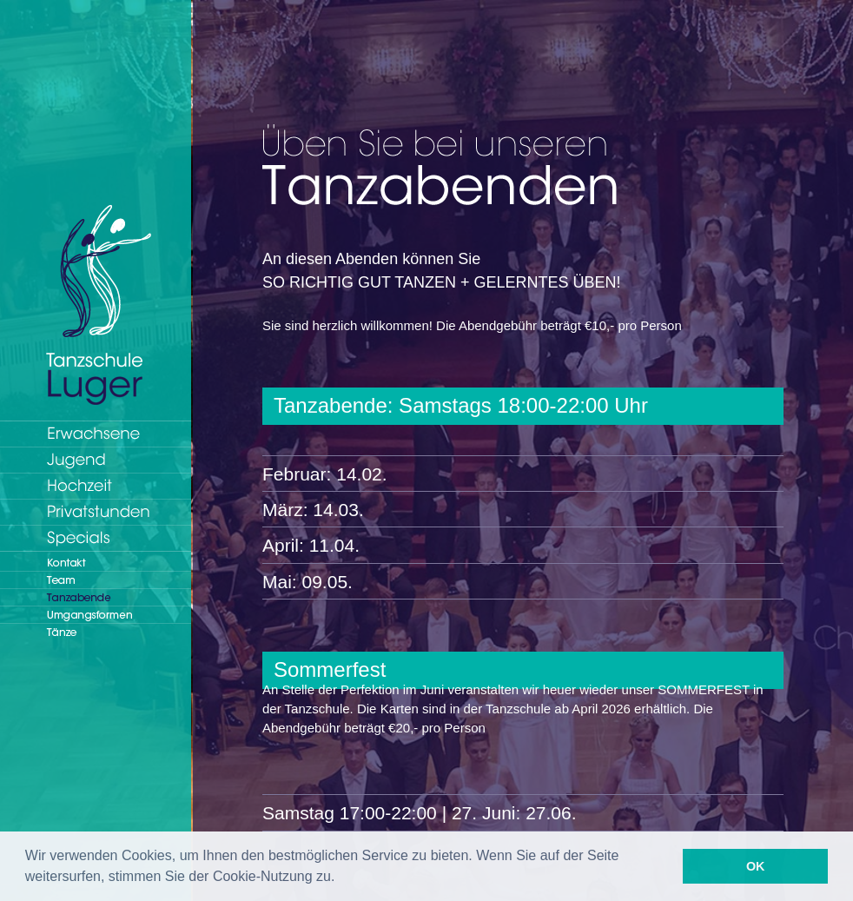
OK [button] (755, 866)
